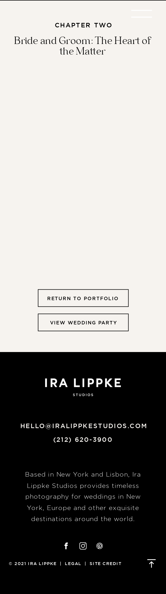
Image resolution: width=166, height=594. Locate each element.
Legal (73, 563)
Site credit (105, 563)
